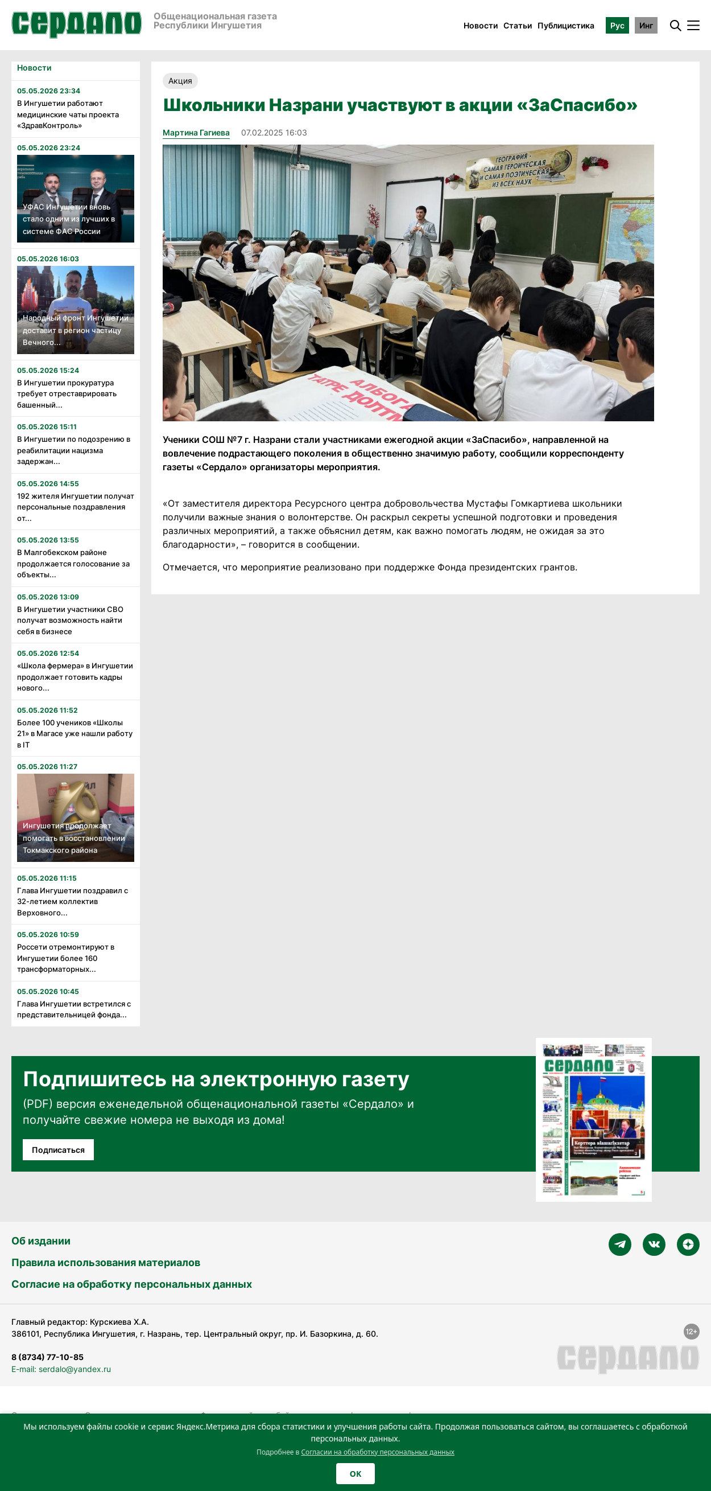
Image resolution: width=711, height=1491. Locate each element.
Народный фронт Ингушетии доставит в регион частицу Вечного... (76, 330)
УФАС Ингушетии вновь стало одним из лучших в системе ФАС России (69, 219)
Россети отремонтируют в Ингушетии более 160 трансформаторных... (65, 958)
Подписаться (58, 1150)
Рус (617, 25)
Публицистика (566, 25)
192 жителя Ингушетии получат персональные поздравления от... (75, 507)
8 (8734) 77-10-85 (47, 1357)
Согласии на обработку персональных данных (377, 1452)
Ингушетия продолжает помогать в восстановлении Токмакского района (74, 838)
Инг (646, 25)
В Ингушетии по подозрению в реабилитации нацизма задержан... (73, 450)
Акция (180, 80)
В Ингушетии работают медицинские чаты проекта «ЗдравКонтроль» (68, 114)
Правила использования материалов (105, 1262)
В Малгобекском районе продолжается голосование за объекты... (73, 563)
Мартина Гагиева (196, 132)
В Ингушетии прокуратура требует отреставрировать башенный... (67, 393)
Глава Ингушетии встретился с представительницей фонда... (74, 1009)
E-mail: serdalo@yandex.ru (61, 1369)
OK (355, 1473)
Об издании (41, 1241)
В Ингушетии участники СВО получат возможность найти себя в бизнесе (70, 620)
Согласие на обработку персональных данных (131, 1284)
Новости (481, 25)
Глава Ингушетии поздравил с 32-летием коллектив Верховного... (72, 901)
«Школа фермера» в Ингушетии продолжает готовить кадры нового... (75, 676)
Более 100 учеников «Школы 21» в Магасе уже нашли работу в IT (75, 733)
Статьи (517, 25)
